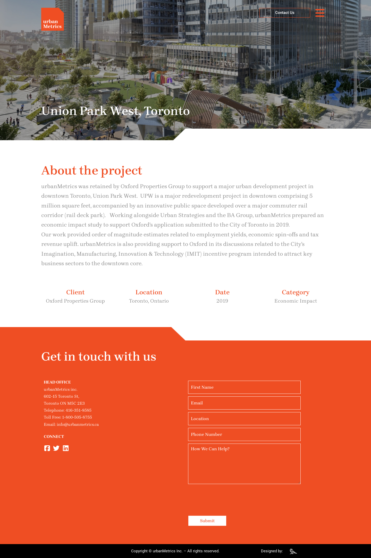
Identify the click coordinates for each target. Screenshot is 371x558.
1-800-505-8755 (77, 417)
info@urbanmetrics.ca (78, 424)
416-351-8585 (78, 410)
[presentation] (227, 497)
